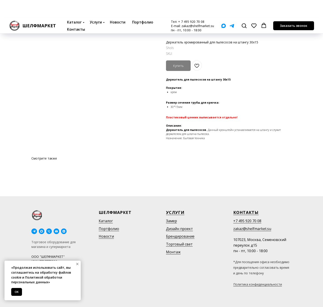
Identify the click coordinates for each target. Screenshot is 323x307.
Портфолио (142, 4)
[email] (56, 231)
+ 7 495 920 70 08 (191, 3)
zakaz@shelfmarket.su (197, 8)
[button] (244, 7)
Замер (171, 220)
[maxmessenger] (41, 231)
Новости (117, 4)
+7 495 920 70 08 (247, 220)
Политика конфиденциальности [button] (257, 284)
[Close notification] (77, 264)
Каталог (74, 4)
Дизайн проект (179, 228)
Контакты (76, 11)
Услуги (96, 4)
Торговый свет (179, 244)
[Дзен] (64, 231)
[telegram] (34, 231)
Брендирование (180, 236)
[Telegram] (232, 8)
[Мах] (223, 8)
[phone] (49, 231)
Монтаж (173, 251)
